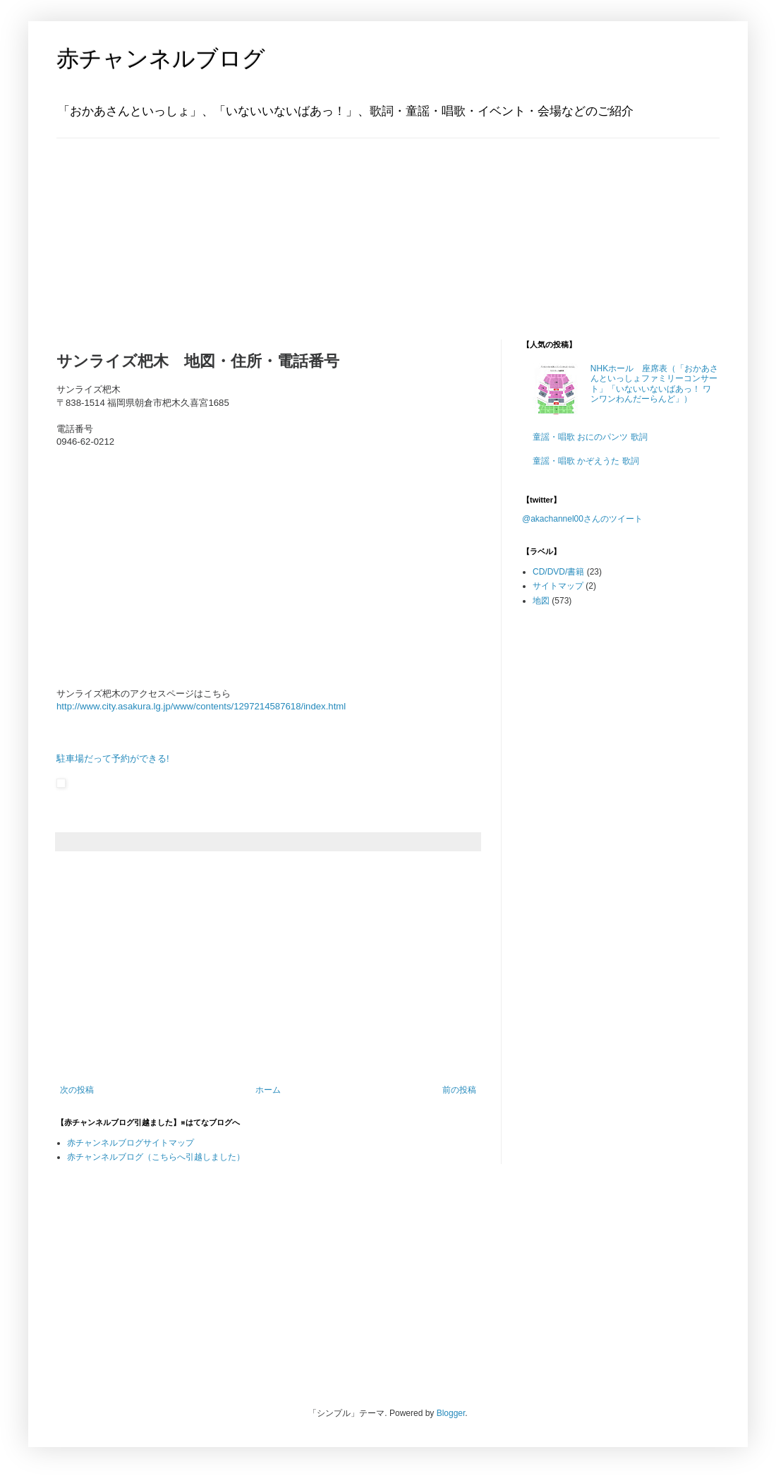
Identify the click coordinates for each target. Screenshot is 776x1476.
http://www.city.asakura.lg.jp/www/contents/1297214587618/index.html (201, 706)
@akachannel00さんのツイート (582, 519)
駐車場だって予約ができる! (112, 758)
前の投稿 (459, 1090)
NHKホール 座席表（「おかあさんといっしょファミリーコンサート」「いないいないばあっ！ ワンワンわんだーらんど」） (654, 384)
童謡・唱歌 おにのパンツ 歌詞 (590, 437)
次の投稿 (77, 1090)
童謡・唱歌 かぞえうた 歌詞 (586, 461)
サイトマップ (558, 586)
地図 (541, 601)
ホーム (268, 1090)
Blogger (451, 1413)
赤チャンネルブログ (160, 58)
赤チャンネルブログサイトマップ (130, 1143)
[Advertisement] (144, 226)
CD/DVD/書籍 (558, 572)
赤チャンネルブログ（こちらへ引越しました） (156, 1157)
